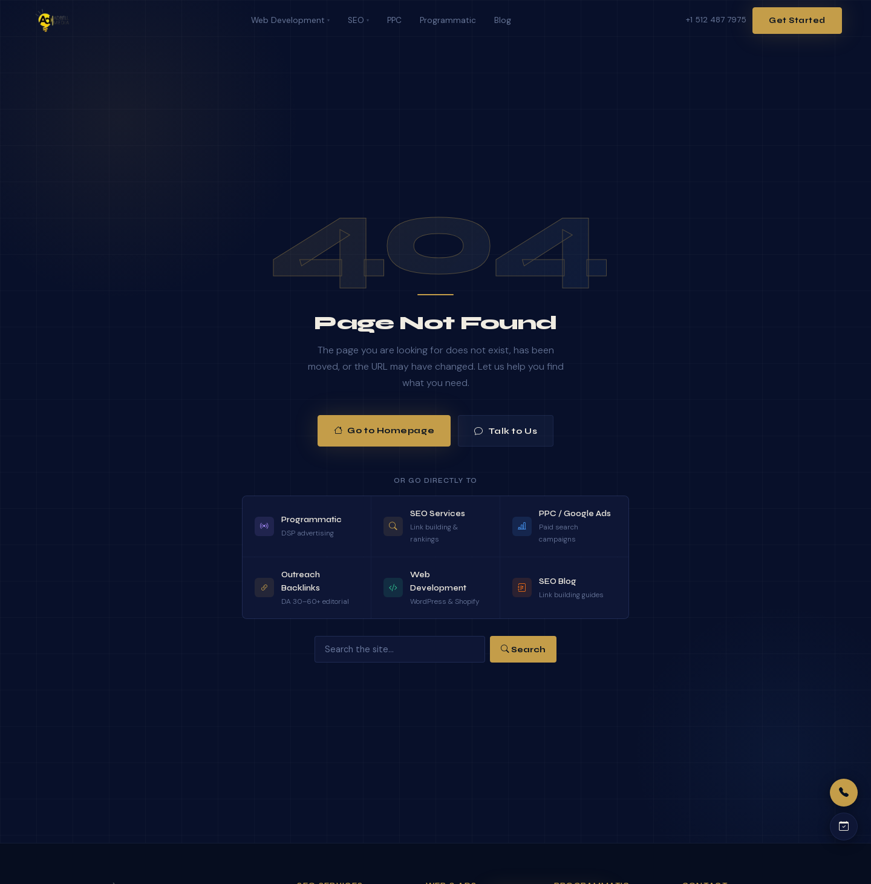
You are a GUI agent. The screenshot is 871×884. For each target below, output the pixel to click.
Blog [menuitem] (502, 20)
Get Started (797, 20)
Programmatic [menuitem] (448, 20)
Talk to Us (505, 431)
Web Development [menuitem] (290, 20)
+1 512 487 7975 (716, 20)
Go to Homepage (384, 431)
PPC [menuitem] (394, 20)
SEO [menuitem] (358, 20)
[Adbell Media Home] (52, 20)
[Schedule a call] (844, 826)
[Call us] (844, 793)
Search (523, 649)
